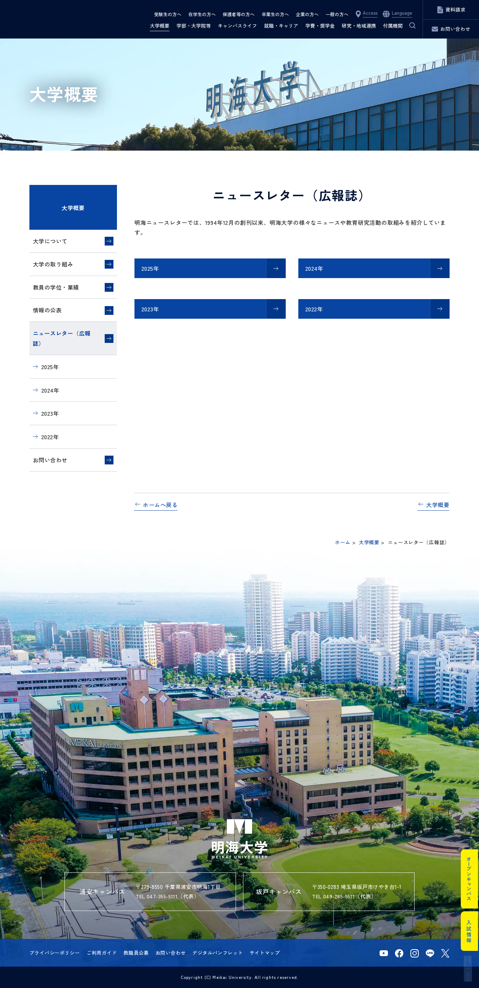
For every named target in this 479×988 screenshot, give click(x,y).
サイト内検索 (408, 25)
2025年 (150, 268)
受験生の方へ (167, 14)
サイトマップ (265, 952)
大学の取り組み (53, 264)
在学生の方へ (202, 14)
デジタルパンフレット (217, 952)
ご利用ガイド (101, 952)
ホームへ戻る (160, 504)
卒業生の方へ (275, 14)
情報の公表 (47, 310)
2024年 (314, 268)
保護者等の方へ (239, 14)
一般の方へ (337, 14)
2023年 (150, 309)
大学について (50, 241)
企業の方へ (307, 14)
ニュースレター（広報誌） (62, 338)
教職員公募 (136, 952)
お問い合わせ (50, 460)
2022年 (314, 309)
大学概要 (73, 207)
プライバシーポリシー (54, 952)
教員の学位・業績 (56, 287)
